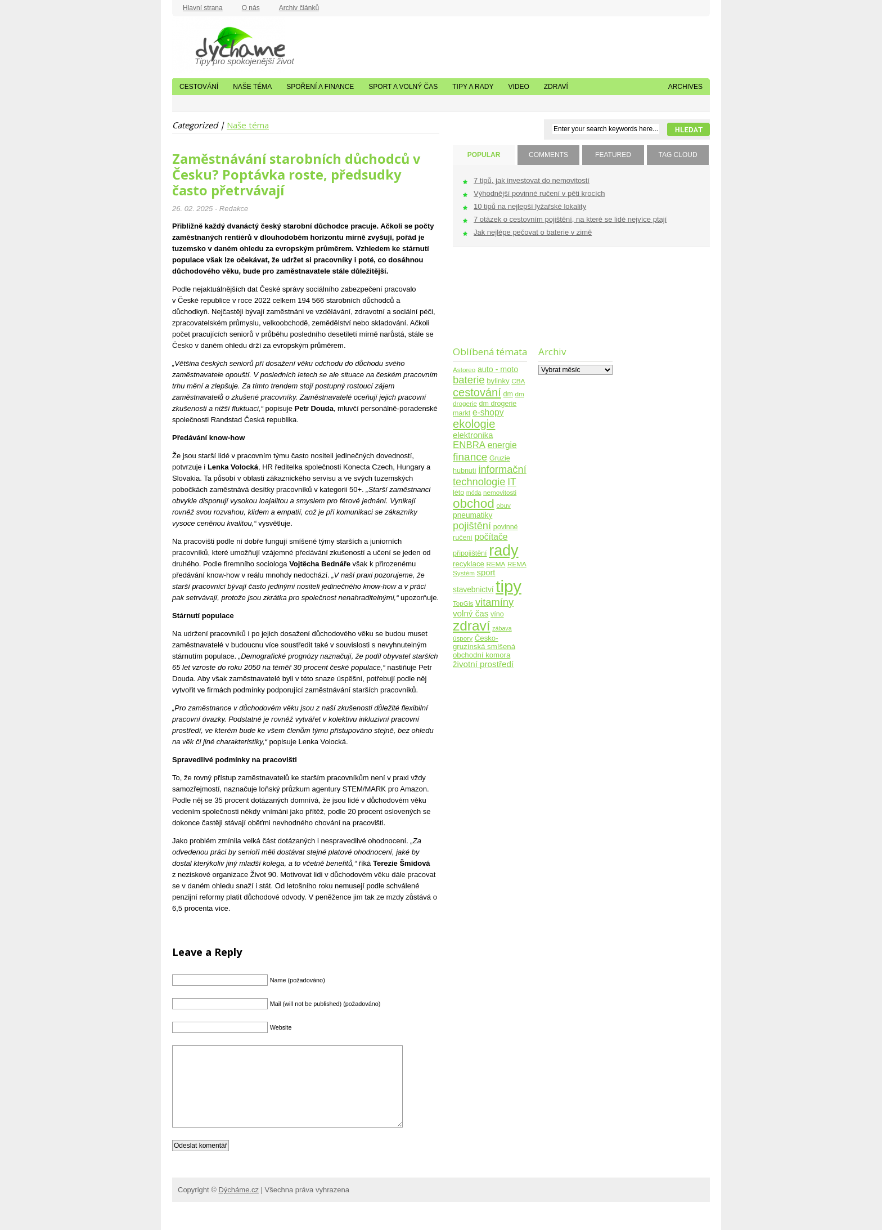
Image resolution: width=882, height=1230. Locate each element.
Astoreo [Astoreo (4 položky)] (464, 369)
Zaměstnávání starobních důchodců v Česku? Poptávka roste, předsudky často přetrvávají (296, 174)
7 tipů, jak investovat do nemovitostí (532, 180)
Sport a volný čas (403, 87)
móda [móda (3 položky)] (474, 492)
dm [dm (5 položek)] (507, 394)
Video (518, 87)
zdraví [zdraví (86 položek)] (471, 625)
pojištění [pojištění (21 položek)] (472, 525)
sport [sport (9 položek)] (486, 572)
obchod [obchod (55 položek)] (473, 504)
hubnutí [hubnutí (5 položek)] (464, 471)
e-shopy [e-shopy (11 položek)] (488, 412)
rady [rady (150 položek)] (503, 550)
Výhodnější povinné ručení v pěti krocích (539, 193)
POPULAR (484, 155)
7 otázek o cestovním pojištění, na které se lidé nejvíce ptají (570, 219)
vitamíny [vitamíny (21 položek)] (494, 602)
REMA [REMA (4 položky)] (496, 563)
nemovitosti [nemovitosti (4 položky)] (499, 492)
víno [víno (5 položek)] (497, 614)
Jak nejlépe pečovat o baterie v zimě (533, 232)
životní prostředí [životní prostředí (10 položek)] (483, 664)
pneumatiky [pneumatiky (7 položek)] (472, 515)
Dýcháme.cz (228, 44)
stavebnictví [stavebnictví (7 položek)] (473, 589)
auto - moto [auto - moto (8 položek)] (498, 369)
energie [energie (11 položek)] (502, 445)
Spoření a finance (320, 87)
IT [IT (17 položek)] (511, 481)
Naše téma (252, 87)
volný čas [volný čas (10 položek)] (470, 613)
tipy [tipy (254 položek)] (508, 586)
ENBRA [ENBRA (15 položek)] (469, 445)
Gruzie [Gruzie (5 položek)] (499, 458)
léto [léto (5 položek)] (458, 493)
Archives (685, 87)
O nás (251, 8)
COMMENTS (548, 155)
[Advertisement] (488, 304)
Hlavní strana (203, 8)
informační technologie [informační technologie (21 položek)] (489, 475)
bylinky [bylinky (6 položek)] (498, 381)
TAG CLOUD (677, 155)
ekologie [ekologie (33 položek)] (474, 424)
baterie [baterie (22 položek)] (469, 380)
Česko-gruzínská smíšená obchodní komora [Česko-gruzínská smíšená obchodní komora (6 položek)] (484, 646)
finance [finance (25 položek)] (470, 457)
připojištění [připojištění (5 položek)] (470, 553)
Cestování (198, 87)
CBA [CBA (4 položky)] (518, 380)
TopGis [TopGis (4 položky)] (463, 603)
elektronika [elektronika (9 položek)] (473, 435)
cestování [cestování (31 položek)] (477, 392)
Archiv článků (299, 8)
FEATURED (613, 155)
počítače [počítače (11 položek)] (490, 537)
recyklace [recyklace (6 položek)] (468, 564)
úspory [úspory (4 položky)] (462, 638)
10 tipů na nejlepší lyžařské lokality (530, 206)
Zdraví (556, 87)
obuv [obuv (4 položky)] (504, 505)
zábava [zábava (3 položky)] (501, 628)
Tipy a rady (472, 87)
